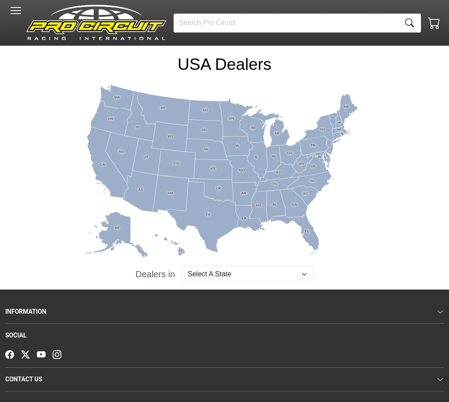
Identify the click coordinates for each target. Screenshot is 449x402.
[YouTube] (45, 353)
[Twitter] (29, 353)
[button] (15, 10)
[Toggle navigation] (15, 10)
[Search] (286, 23)
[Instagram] (60, 353)
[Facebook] (13, 353)
